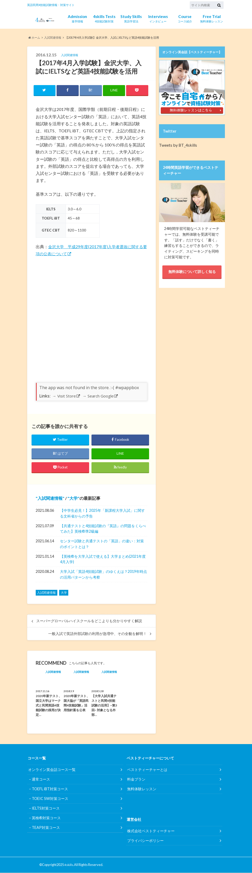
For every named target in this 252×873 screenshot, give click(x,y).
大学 (73, 498)
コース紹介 (184, 18)
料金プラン (136, 779)
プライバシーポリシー (145, 841)
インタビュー (158, 18)
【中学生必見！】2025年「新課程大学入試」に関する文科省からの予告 (102, 513)
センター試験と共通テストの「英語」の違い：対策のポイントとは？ (102, 544)
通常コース (41, 779)
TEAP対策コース (46, 828)
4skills (68, 865)
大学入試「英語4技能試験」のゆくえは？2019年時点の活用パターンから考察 (103, 575)
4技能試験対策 (104, 18)
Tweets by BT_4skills (176, 144)
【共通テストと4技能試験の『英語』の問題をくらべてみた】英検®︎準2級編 (103, 529)
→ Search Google (98, 396)
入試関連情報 (50, 498)
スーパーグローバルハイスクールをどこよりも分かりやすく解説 (89, 621)
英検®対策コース (46, 818)
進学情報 (77, 18)
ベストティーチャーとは (147, 770)
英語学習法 (131, 18)
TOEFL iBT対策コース (50, 789)
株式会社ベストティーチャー (151, 831)
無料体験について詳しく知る (192, 271)
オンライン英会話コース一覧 (52, 770)
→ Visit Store (64, 396)
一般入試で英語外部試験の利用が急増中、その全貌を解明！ (97, 634)
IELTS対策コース (46, 808)
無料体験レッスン (211, 18)
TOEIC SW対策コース (50, 799)
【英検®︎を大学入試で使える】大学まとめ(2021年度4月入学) (103, 559)
